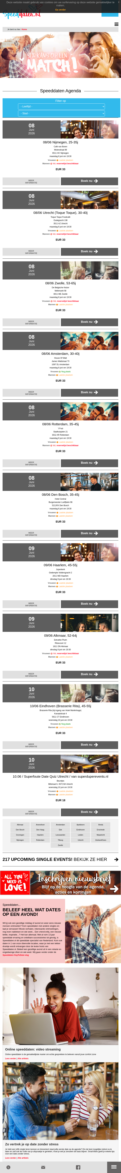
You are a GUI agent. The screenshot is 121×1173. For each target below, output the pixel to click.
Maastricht (101, 835)
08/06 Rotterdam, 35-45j (60, 424)
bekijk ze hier (55, 859)
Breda (100, 825)
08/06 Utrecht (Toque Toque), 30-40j (61, 212)
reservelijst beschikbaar (68, 163)
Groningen (20, 835)
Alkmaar (20, 825)
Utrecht (80, 840)
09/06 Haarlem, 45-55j (60, 565)
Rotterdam (40, 840)
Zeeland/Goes (100, 840)
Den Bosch (20, 830)
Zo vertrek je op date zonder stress (31, 1144)
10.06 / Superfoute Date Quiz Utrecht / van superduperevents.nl (60, 776)
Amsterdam (60, 825)
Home (24, 29)
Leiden (80, 835)
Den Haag (40, 830)
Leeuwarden (60, 835)
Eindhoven (81, 830)
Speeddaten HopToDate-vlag (16, 955)
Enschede (101, 830)
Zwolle (60, 845)
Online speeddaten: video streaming (33, 1049)
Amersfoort (40, 825)
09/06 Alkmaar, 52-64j (60, 635)
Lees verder (10, 1058)
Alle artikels (23, 1058)
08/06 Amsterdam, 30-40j (60, 353)
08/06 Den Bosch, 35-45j (60, 494)
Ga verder (60, 9)
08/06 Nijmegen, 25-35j (60, 142)
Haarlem (40, 835)
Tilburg (60, 840)
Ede (60, 830)
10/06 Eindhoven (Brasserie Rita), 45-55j (60, 706)
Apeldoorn (80, 825)
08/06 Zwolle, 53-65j (60, 283)
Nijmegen (20, 840)
